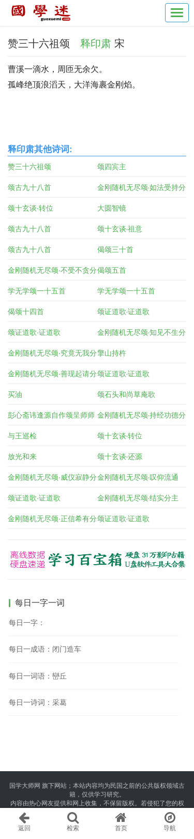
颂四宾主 (111, 167)
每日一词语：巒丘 (38, 676)
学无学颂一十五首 (37, 291)
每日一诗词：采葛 (38, 702)
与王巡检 (22, 436)
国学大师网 (24, 785)
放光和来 (22, 456)
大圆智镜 (111, 208)
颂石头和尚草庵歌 (126, 394)
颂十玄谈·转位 (30, 208)
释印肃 (95, 43)
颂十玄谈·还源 (120, 456)
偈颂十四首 (26, 311)
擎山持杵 (111, 353)
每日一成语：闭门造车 (45, 649)
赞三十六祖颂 (29, 167)
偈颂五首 (111, 270)
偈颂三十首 (115, 249)
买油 (15, 394)
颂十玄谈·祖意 (120, 229)
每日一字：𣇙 (27, 623)
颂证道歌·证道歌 (123, 311)
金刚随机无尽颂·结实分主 (138, 498)
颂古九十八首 (29, 187)
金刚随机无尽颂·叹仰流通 (138, 477)
